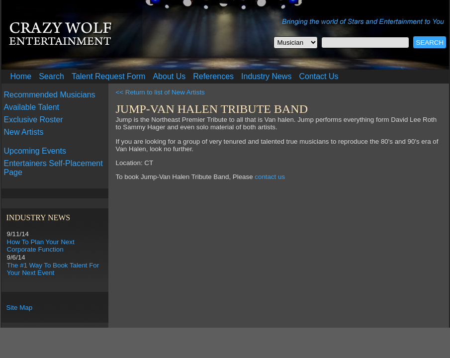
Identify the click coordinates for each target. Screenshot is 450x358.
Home (21, 76)
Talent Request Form (109, 76)
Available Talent (32, 107)
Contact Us (318, 76)
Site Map (19, 307)
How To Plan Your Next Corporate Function (41, 245)
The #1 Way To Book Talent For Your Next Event (53, 269)
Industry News (266, 76)
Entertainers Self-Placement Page (53, 168)
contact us (270, 176)
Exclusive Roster (33, 119)
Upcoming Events (35, 151)
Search (51, 76)
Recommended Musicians (49, 94)
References (213, 76)
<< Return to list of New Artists (160, 92)
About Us (169, 76)
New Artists (24, 132)
